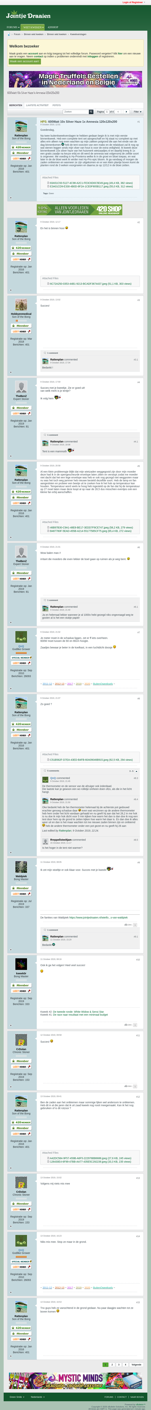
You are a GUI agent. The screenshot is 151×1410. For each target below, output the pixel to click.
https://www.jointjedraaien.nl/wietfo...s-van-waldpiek (98, 917)
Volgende (136, 1364)
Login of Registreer (134, 2)
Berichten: (18, 171)
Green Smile (17, 1397)
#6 (138, 547)
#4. (136, 441)
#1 (138, 122)
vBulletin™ (141, 1404)
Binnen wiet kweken (33, 34)
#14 (138, 1236)
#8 (138, 698)
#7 (138, 632)
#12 (138, 1097)
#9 (138, 862)
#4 (138, 382)
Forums (12, 27)
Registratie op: (19, 165)
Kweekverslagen (78, 34)
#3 (138, 300)
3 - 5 (131, 771)
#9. (136, 936)
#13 (138, 1178)
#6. (136, 607)
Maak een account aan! (24, 61)
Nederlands (38, 1397)
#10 (138, 959)
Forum (17, 34)
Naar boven (137, 1397)
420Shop (53, 27)
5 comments (53, 771)
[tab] (15, 105)
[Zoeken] (78, 112)
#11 (138, 1035)
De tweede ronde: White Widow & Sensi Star (78, 1011)
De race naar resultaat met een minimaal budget (80, 1014)
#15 (138, 1302)
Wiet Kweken (33, 27)
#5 (138, 466)
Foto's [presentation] (57, 105)
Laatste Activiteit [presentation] (37, 105)
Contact (122, 1397)
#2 (138, 222)
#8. (136, 778)
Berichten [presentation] (15, 105)
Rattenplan (65, 830)
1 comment (52, 353)
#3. (136, 359)
